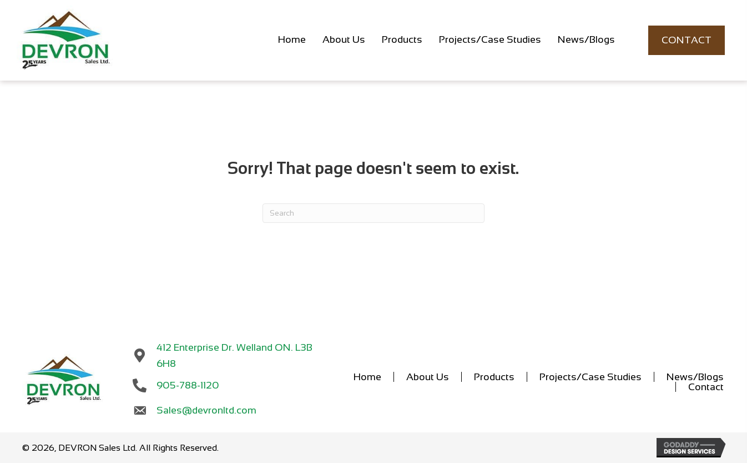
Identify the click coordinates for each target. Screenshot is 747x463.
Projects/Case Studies (590, 377)
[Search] (373, 213)
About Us (427, 377)
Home (367, 377)
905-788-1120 (189, 385)
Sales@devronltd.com (206, 410)
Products (494, 377)
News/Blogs (695, 377)
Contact (706, 387)
